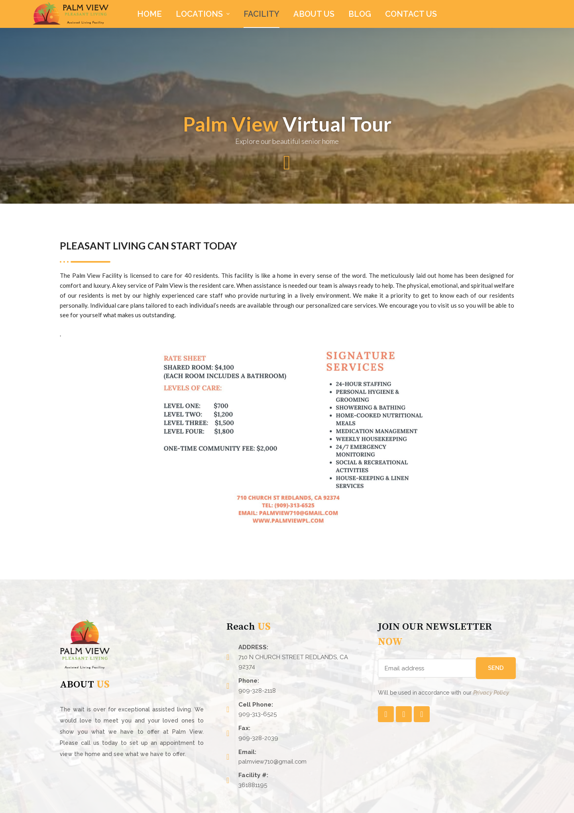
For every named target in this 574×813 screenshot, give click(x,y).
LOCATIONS (204, 14)
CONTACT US (411, 14)
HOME (149, 14)
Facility (261, 14)
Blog (359, 14)
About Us (313, 14)
